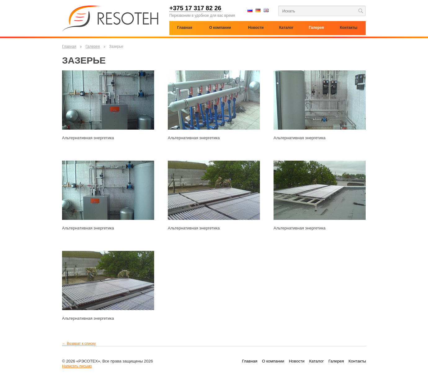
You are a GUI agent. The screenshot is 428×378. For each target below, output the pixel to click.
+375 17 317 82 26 (195, 8)
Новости (296, 361)
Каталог (286, 27)
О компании (220, 27)
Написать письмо (77, 366)
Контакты (357, 361)
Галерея (93, 46)
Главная (69, 46)
